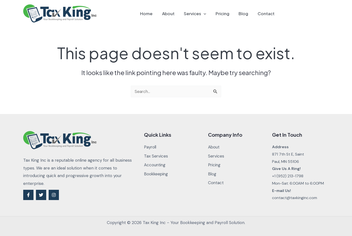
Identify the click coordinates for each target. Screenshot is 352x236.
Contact (266, 13)
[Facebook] (28, 195)
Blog (245, 13)
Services (199, 13)
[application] (207, 13)
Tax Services (156, 156)
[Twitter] (41, 195)
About (173, 13)
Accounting (155, 165)
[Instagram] (54, 195)
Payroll (150, 147)
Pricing (225, 13)
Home (152, 13)
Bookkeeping (156, 174)
